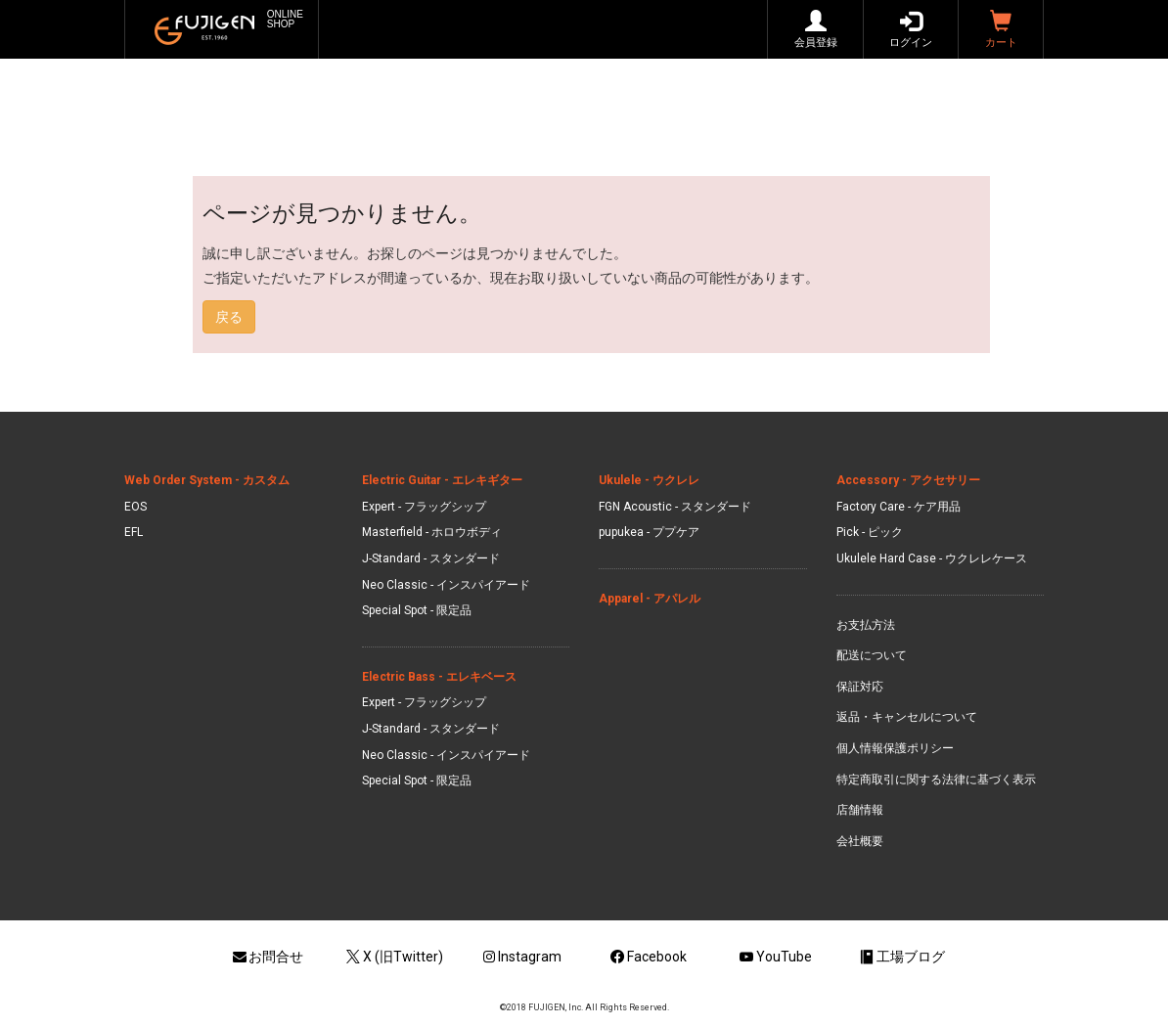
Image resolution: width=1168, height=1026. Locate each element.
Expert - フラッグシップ (424, 506)
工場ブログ (901, 956)
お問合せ (267, 956)
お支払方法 (865, 625)
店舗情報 (859, 810)
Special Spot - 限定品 (417, 610)
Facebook (648, 956)
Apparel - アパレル (649, 598)
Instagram (520, 956)
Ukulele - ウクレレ (649, 480)
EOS (135, 506)
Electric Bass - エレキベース (439, 677)
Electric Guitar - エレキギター (442, 480)
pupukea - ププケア (649, 532)
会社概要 (859, 841)
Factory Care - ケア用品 (898, 506)
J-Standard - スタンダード (431, 558)
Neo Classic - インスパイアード (446, 585)
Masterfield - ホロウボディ (432, 532)
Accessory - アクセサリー (908, 480)
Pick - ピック (869, 532)
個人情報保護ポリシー (895, 748)
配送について (871, 655)
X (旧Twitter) (394, 956)
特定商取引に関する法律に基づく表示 (936, 779)
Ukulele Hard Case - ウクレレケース (931, 558)
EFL (133, 532)
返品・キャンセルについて (906, 717)
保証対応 (859, 686)
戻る (229, 317)
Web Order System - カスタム (207, 480)
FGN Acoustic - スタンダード (675, 506)
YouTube (774, 956)
